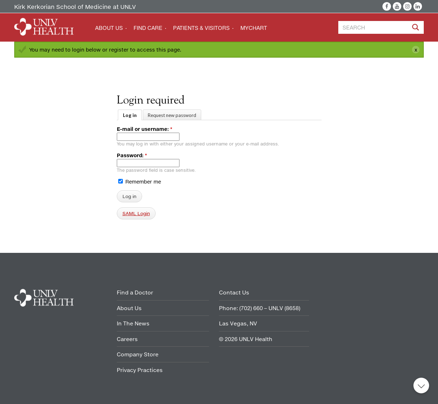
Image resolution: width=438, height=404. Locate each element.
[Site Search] (416, 28)
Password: (132, 155)
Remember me (139, 182)
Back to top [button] (421, 385)
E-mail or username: (144, 129)
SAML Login (136, 213)
